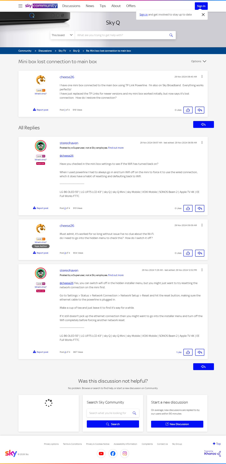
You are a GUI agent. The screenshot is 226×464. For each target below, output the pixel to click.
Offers (131, 6)
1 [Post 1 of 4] (64, 110)
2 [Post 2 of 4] (65, 208)
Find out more (116, 147)
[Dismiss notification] (203, 14)
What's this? (41, 93)
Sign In (201, 6)
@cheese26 (66, 155)
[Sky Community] (41, 5)
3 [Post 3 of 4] (65, 253)
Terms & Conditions (72, 444)
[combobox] (120, 35)
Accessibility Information (125, 444)
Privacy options (51, 444)
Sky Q (113, 22)
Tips (103, 6)
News (90, 6)
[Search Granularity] (62, 35)
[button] (202, 76)
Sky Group (177, 444)
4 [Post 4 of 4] (65, 352)
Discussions (71, 6)
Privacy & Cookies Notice (97, 444)
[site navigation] (20, 6)
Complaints (147, 444)
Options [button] (196, 61)
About (116, 6)
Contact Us (162, 444)
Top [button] (218, 443)
